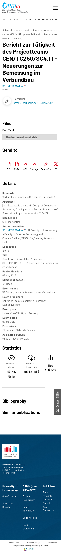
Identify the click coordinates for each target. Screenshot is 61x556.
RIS (9, 169)
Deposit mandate (49, 494)
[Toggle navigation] (55, 8)
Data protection (29, 526)
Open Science (9, 498)
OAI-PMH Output (48, 501)
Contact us (50, 510)
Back (9, 19)
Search (7, 507)
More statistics (50, 367)
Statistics (9, 503)
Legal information (29, 510)
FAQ (46, 506)
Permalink (46, 169)
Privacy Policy (33, 542)
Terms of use (13, 542)
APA (25, 169)
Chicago (34, 169)
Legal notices (30, 519)
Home (16, 19)
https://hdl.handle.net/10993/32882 (33, 102)
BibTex (17, 169)
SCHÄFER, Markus (14, 230)
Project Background (29, 500)
